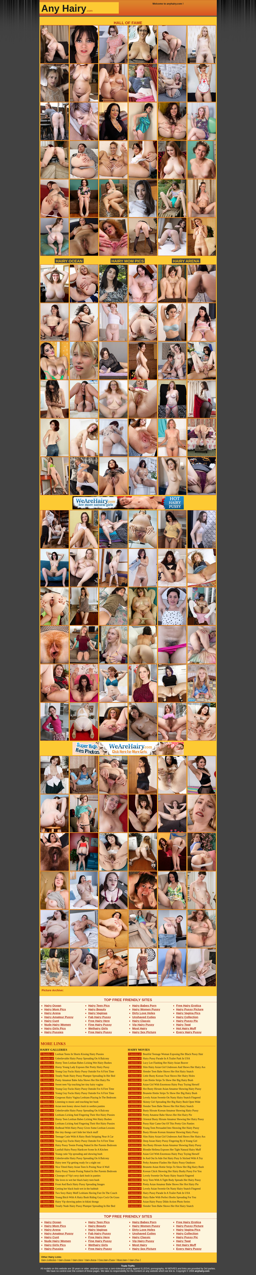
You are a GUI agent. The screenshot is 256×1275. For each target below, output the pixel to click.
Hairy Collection (187, 1017)
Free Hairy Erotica (188, 1005)
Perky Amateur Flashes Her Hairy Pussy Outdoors (161, 1162)
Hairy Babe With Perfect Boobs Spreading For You (162, 1197)
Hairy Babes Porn (144, 1005)
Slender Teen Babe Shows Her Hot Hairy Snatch (161, 1071)
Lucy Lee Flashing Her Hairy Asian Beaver (158, 1062)
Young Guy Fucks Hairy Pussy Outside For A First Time (77, 1071)
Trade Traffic (128, 1266)
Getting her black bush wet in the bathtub (69, 1188)
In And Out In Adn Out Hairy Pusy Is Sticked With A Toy (165, 1158)
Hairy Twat (183, 1024)
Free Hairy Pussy (100, 1032)
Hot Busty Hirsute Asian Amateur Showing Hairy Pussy (164, 1088)
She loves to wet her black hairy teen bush (69, 1180)
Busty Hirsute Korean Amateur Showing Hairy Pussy (163, 1110)
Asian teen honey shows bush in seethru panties (72, 1106)
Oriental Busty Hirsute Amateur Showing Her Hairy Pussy (166, 1119)
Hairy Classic (141, 1020)
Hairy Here (78, 1260)
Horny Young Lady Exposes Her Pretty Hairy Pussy (74, 1067)
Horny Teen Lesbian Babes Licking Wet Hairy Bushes (76, 1062)
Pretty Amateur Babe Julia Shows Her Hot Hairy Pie (75, 1080)
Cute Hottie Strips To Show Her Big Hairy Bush (160, 1080)
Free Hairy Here (99, 1020)
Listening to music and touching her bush (69, 1101)
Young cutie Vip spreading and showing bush (71, 1154)
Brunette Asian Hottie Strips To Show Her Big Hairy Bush (166, 1167)
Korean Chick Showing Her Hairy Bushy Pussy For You (165, 1171)
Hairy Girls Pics (55, 1028)
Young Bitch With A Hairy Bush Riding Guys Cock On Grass (79, 1197)
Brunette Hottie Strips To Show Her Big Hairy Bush (162, 1093)
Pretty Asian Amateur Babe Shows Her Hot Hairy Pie (163, 1184)
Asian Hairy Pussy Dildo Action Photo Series (159, 1201)
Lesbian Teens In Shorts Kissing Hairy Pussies (72, 1054)
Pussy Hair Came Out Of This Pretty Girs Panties (161, 1123)
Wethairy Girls (98, 1028)
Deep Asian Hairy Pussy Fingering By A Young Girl (162, 1141)
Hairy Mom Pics (127, 261)
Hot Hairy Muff (186, 1028)
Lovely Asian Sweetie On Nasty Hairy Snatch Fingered (164, 1097)
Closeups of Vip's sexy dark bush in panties (70, 1175)
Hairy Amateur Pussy (58, 1017)
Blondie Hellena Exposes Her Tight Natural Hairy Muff (164, 1149)
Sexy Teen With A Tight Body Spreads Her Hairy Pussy (164, 1180)
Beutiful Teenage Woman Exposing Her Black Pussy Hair (165, 1054)
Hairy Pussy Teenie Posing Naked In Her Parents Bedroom (78, 1145)
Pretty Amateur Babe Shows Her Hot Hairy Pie (160, 1115)
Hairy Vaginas (97, 1013)
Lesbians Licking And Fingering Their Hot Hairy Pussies (77, 1115)
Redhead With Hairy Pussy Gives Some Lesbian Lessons (77, 1128)
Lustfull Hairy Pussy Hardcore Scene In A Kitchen (74, 1149)
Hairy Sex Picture (144, 1032)
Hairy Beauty (97, 1009)
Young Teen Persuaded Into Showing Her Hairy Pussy (163, 1128)
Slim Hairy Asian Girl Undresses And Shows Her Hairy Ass (166, 1067)
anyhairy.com (202, 1271)
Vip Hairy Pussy (143, 1024)
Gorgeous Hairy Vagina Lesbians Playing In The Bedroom (78, 1097)
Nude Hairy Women (57, 1024)
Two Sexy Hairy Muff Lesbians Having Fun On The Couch (78, 1193)
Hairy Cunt (51, 1020)
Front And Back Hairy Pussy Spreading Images (72, 1184)
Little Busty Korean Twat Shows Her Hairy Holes (161, 1075)
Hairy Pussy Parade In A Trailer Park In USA (159, 1058)
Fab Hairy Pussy (99, 1017)
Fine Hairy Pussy (100, 1024)
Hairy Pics (134, 1260)
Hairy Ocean (69, 261)
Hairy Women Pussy (146, 1009)
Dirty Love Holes (143, 1013)
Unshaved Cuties (144, 1017)
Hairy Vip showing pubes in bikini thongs (69, 1201)
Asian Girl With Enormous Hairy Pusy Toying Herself (163, 1084)
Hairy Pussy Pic (187, 1020)
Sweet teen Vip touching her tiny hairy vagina (71, 1084)
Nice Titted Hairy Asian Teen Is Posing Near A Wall (75, 1167)
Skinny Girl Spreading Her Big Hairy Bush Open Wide (164, 1101)
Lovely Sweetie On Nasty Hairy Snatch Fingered (161, 1175)
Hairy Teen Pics (99, 1005)
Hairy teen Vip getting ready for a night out (70, 1162)
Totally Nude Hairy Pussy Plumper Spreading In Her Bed (77, 1075)
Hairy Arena (186, 261)
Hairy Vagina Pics (188, 1013)
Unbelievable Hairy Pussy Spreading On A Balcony (74, 1058)
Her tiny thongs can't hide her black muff (69, 1132)
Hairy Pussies (53, 1032)
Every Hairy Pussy (188, 1032)
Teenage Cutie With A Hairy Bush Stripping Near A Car (77, 1136)
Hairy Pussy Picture (189, 1009)
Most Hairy (139, 1028)
